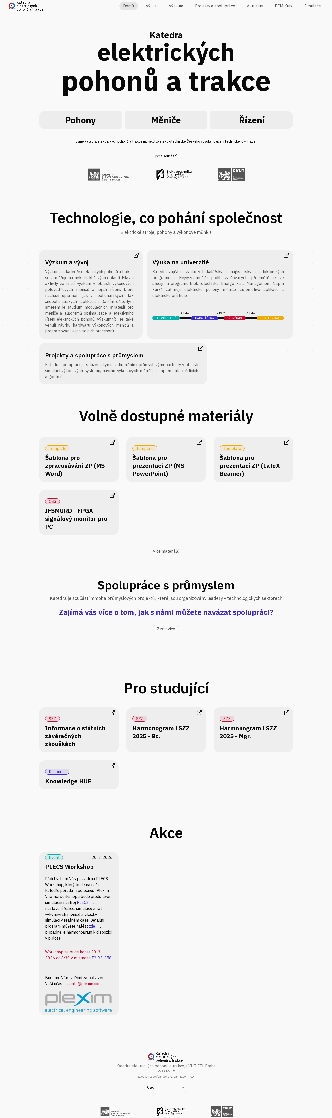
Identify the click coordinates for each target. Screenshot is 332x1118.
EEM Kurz (284, 5)
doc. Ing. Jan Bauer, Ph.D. (178, 1076)
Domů (128, 5)
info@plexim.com (86, 983)
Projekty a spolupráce (215, 5)
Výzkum (176, 5)
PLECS (83, 902)
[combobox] (166, 1087)
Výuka (151, 5)
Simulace (312, 5)
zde (92, 926)
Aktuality (255, 5)
